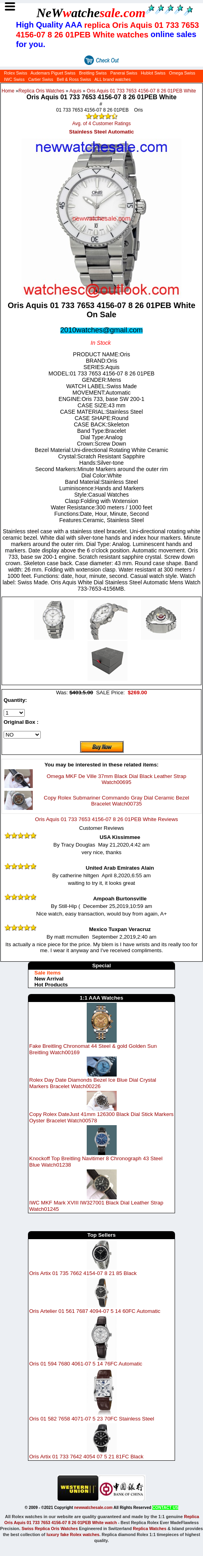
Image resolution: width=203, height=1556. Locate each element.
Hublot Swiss (153, 73)
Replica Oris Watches (41, 91)
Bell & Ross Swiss (74, 79)
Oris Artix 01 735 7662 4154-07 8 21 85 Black (83, 1273)
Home (8, 91)
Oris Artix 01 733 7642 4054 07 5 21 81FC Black (86, 1457)
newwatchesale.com (93, 1507)
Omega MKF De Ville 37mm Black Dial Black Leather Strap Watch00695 (116, 779)
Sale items (47, 973)
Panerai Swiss (123, 73)
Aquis (76, 91)
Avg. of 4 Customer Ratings (101, 123)
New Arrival (49, 979)
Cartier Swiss (40, 79)
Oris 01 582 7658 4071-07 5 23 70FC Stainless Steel (91, 1419)
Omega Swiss (182, 73)
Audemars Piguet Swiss (53, 73)
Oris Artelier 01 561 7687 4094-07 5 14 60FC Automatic (94, 1311)
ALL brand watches (112, 79)
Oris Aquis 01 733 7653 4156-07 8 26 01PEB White (141, 91)
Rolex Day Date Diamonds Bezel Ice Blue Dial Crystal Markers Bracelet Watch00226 (92, 1083)
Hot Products (51, 985)
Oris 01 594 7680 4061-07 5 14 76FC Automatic (85, 1364)
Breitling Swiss (93, 73)
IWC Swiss (14, 79)
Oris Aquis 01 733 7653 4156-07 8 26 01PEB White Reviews (106, 819)
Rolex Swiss (15, 73)
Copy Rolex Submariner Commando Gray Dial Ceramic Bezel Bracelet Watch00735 (116, 801)
